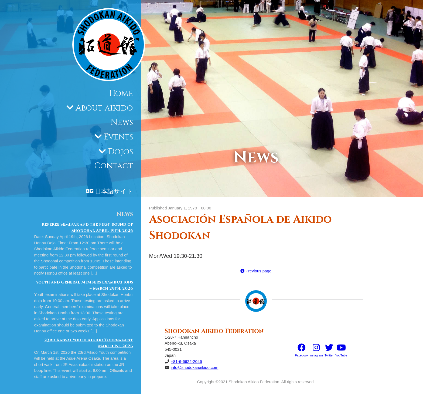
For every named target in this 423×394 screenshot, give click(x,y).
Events (118, 137)
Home (121, 93)
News (122, 122)
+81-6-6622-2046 (186, 361)
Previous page (255, 271)
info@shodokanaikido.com (194, 367)
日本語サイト (114, 192)
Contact (113, 166)
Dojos (120, 151)
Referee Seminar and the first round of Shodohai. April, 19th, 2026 (87, 227)
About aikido (104, 108)
